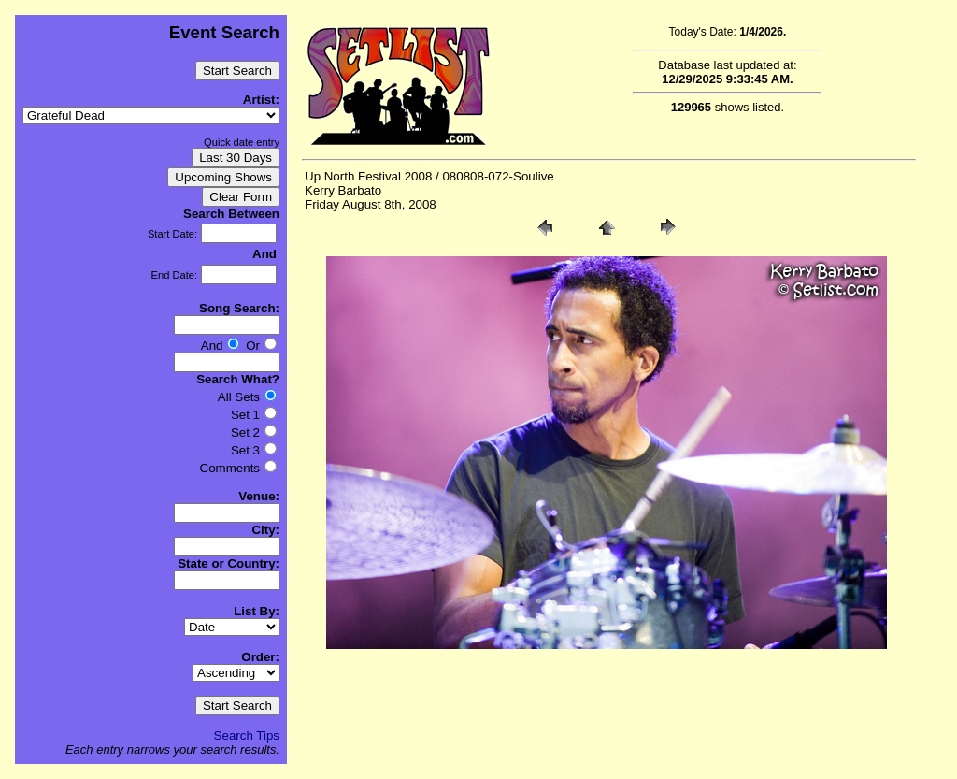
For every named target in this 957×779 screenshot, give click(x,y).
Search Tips (246, 736)
